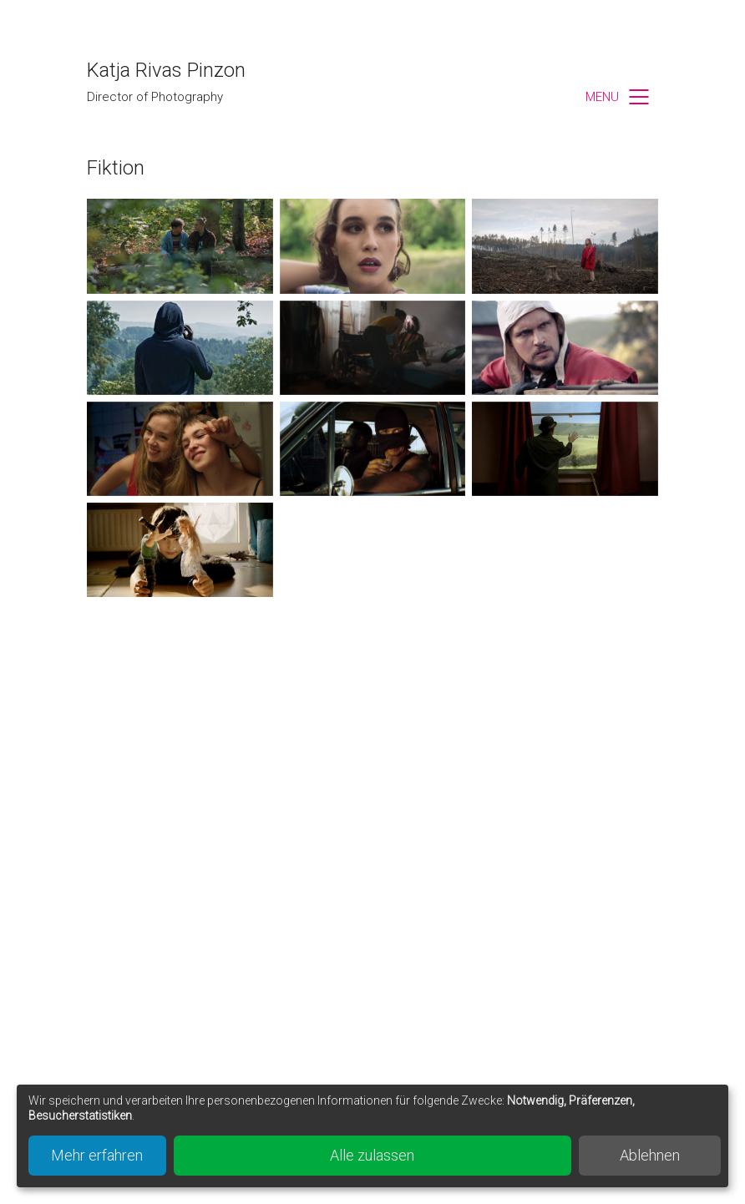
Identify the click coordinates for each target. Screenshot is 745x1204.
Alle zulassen (372, 1155)
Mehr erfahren (97, 1155)
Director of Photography (155, 96)
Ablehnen (650, 1155)
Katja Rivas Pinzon (166, 70)
